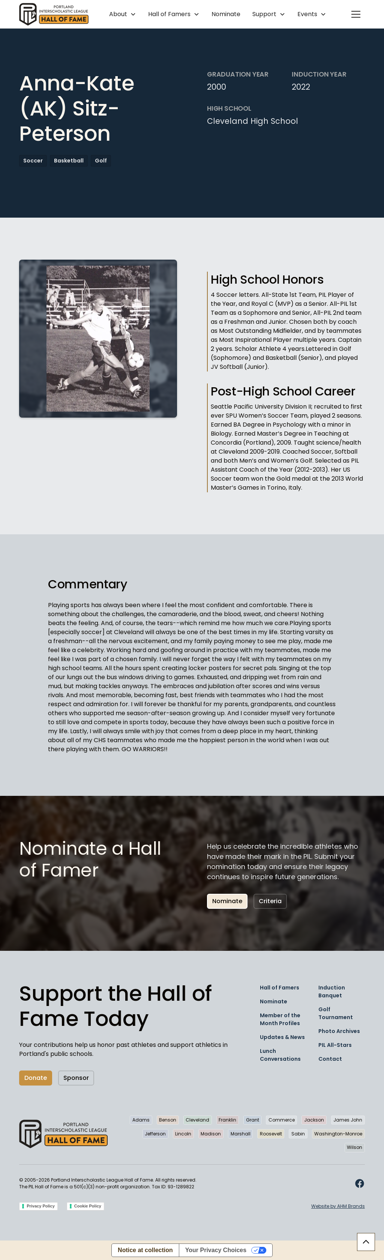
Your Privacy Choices (215, 1250)
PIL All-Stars (335, 1045)
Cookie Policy (87, 1206)
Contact (330, 1059)
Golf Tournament (335, 1013)
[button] (122, 14)
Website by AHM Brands (338, 1206)
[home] (53, 14)
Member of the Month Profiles (280, 1019)
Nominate (226, 14)
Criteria (270, 901)
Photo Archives (339, 1031)
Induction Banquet (331, 991)
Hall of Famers (279, 987)
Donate (35, 1078)
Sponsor (76, 1078)
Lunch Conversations (280, 1055)
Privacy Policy (41, 1206)
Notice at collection (145, 1250)
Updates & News (282, 1037)
